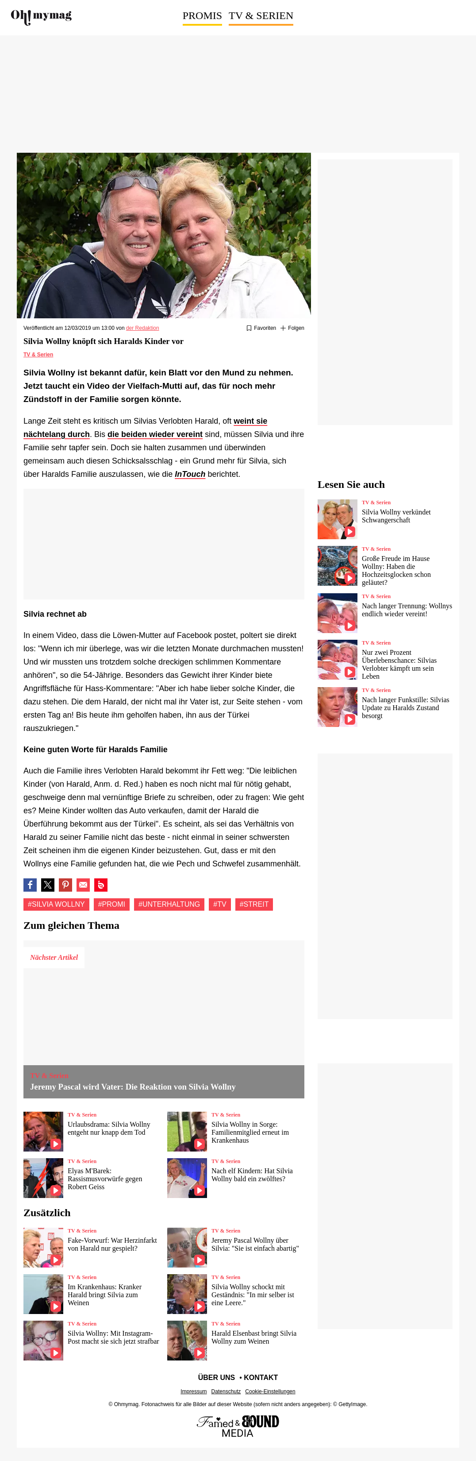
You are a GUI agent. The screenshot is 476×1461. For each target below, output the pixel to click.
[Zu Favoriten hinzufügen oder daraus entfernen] (261, 328)
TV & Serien (261, 15)
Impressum (193, 1391)
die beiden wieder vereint (155, 434)
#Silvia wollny (56, 904)
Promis (202, 15)
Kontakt (261, 1377)
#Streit (254, 904)
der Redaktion (142, 328)
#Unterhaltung (169, 904)
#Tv (219, 904)
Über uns (216, 1377)
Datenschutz (226, 1391)
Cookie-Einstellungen (270, 1391)
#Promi (111, 904)
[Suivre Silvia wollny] (292, 328)
